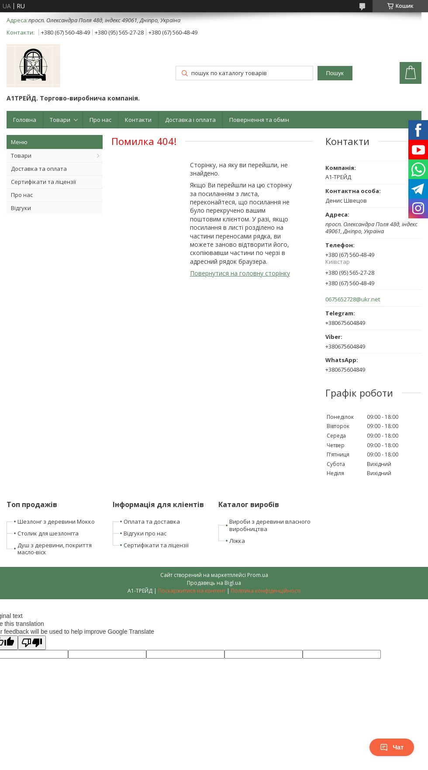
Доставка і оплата (190, 120)
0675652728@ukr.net (352, 299)
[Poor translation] (32, 642)
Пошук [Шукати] (335, 73)
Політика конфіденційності (265, 590)
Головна (24, 120)
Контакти (138, 120)
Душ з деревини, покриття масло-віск (54, 548)
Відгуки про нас (145, 533)
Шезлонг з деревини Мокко (56, 521)
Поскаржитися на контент (191, 590)
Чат (392, 747)
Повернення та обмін (259, 120)
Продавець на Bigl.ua (214, 583)
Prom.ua (257, 575)
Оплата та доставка (152, 521)
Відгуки (21, 208)
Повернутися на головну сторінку (240, 273)
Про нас (100, 120)
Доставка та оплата (39, 169)
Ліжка (237, 541)
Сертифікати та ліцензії (43, 182)
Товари (60, 120)
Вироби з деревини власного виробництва (270, 525)
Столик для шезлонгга (48, 533)
